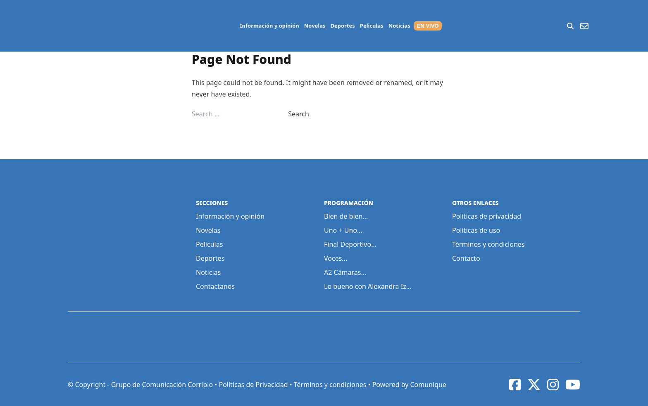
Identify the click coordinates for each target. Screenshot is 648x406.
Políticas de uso (476, 230)
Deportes (343, 25)
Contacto (466, 258)
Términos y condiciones (488, 244)
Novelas (315, 25)
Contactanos (215, 286)
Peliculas (372, 25)
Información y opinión (269, 25)
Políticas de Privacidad (253, 384)
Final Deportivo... (350, 244)
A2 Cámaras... (345, 272)
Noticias (399, 25)
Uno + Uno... (343, 230)
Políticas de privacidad (486, 216)
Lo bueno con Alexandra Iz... (368, 286)
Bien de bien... (346, 216)
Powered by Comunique (409, 384)
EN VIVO (428, 26)
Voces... (335, 258)
